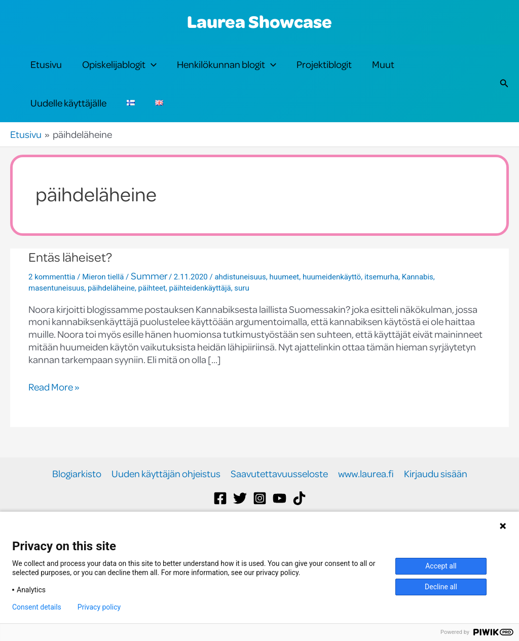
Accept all (441, 566)
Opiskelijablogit (119, 72)
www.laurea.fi (366, 504)
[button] (504, 98)
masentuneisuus (56, 318)
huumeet (284, 307)
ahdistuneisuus (240, 307)
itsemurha (381, 307)
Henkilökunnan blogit (226, 72)
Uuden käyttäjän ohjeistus (166, 504)
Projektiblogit (324, 72)
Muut (383, 72)
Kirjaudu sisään (435, 504)
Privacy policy (99, 607)
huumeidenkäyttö (332, 307)
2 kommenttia (51, 307)
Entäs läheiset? (70, 287)
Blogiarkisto (76, 504)
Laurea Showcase (259, 21)
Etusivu (46, 72)
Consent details (36, 607)
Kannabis (417, 307)
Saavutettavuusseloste (279, 504)
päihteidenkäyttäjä (200, 318)
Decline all (441, 587)
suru (241, 318)
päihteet (152, 318)
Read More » (54, 417)
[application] (151, 72)
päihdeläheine (111, 318)
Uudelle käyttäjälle (68, 125)
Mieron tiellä (103, 307)
